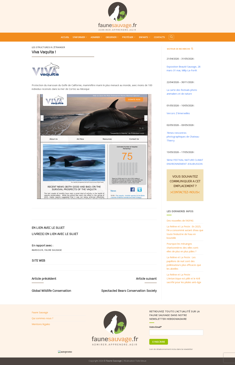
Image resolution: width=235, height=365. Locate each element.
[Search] (171, 37)
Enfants (144, 37)
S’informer (80, 37)
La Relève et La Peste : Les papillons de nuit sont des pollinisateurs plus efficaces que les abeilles (184, 263)
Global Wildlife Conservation (51, 291)
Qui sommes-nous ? (42, 318)
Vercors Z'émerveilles (178, 113)
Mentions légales (41, 324)
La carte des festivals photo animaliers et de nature (182, 91)
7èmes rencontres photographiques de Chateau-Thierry (183, 136)
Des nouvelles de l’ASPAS (180, 220)
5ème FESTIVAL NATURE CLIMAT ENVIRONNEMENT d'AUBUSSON (185, 161)
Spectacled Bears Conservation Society (129, 291)
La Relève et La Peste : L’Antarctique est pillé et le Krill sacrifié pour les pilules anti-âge (184, 278)
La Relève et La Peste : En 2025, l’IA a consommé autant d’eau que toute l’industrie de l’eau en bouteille (185, 232)
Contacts (159, 37)
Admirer (96, 37)
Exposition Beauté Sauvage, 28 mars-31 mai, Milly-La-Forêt (183, 68)
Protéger (128, 37)
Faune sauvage (53, 250)
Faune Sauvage (40, 312)
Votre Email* (155, 327)
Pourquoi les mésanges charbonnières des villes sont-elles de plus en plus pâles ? (183, 247)
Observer (112, 37)
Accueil (65, 37)
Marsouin (37, 250)
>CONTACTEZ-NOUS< (185, 192)
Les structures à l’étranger (48, 47)
